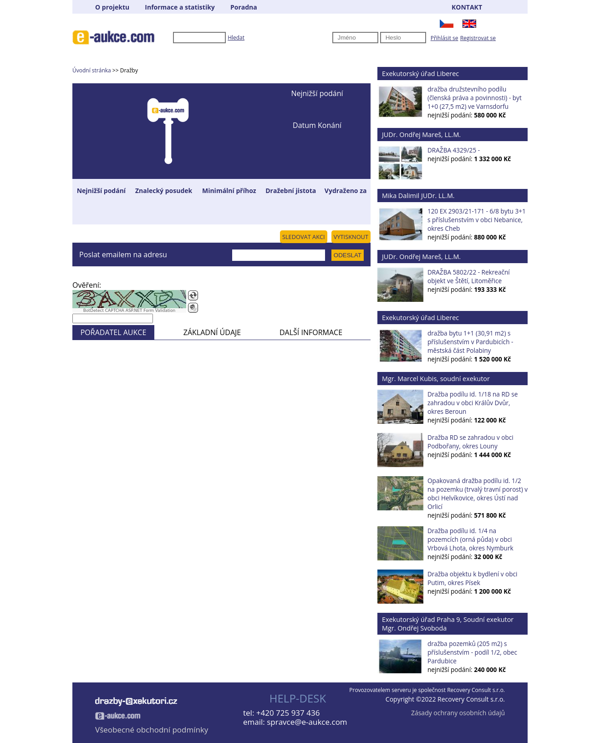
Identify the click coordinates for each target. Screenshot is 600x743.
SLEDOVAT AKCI (303, 237)
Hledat (236, 37)
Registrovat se (478, 38)
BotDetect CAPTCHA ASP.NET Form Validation (129, 310)
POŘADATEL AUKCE (114, 332)
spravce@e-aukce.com (307, 722)
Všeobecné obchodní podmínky (151, 729)
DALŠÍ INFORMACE (311, 332)
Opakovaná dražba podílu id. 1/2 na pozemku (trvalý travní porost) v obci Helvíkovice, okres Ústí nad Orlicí (477, 493)
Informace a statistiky (179, 7)
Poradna (243, 7)
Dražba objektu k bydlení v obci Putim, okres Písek (472, 578)
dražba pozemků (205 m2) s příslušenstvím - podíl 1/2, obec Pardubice (472, 652)
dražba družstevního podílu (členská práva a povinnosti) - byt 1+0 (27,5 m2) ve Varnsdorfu (474, 98)
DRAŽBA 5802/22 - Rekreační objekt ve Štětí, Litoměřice (468, 276)
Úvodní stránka (91, 70)
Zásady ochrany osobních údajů (458, 712)
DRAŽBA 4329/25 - (453, 150)
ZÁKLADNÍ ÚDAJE (212, 332)
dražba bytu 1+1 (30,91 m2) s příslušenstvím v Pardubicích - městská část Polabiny (470, 342)
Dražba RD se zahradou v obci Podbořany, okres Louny (470, 441)
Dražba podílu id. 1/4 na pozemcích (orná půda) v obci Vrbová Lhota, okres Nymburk (470, 539)
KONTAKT (467, 7)
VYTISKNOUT (351, 237)
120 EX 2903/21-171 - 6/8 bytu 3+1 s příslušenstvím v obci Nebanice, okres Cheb (476, 220)
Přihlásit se (444, 38)
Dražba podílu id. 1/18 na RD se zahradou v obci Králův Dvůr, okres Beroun (472, 403)
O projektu (112, 7)
